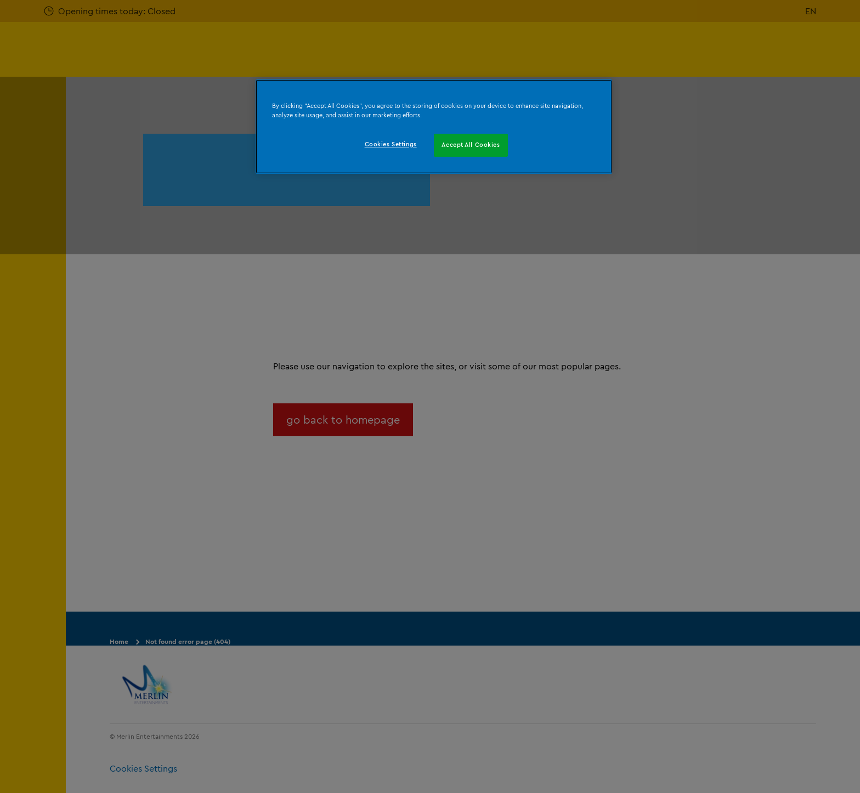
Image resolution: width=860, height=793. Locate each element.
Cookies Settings (391, 144)
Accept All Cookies (471, 145)
